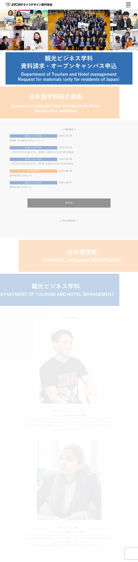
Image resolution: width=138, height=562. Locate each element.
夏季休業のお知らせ (21, 175)
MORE (69, 203)
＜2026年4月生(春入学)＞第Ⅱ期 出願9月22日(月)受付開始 (42, 152)
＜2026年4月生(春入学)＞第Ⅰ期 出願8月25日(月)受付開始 (41, 163)
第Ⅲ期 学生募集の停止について (27, 140)
